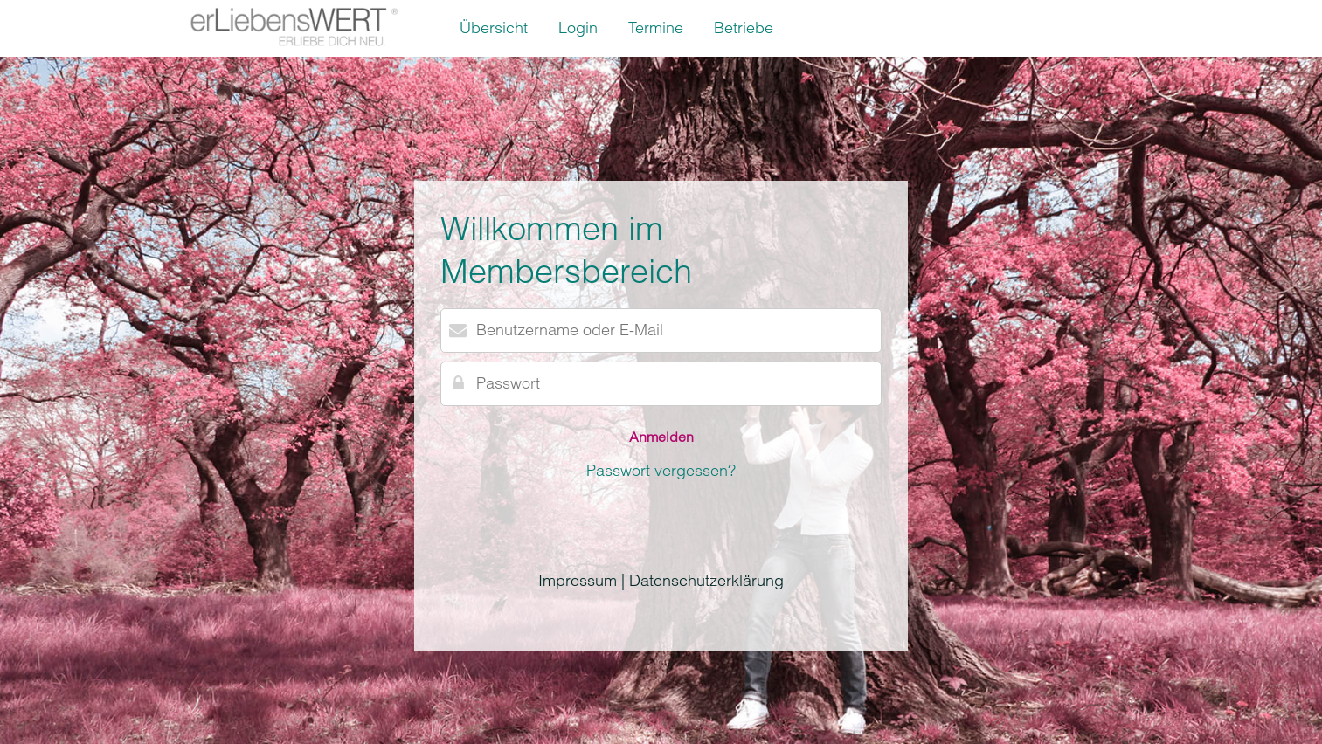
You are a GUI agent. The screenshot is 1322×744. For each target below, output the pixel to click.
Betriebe (743, 27)
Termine (655, 27)
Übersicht (494, 27)
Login (578, 27)
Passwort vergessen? (661, 470)
